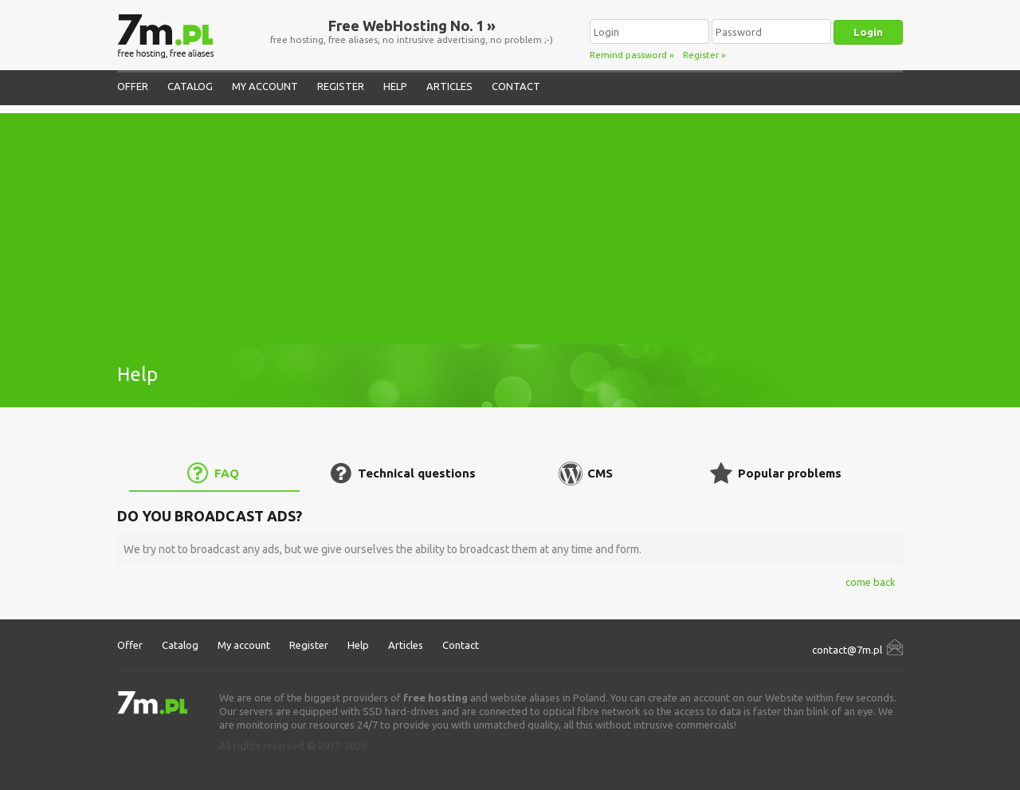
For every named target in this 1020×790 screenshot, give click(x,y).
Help (395, 86)
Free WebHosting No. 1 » (412, 25)
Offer (132, 86)
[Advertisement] (510, 224)
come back (870, 582)
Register (701, 54)
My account (265, 86)
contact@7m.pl (847, 649)
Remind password (628, 54)
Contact (516, 86)
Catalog (190, 86)
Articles (449, 86)
